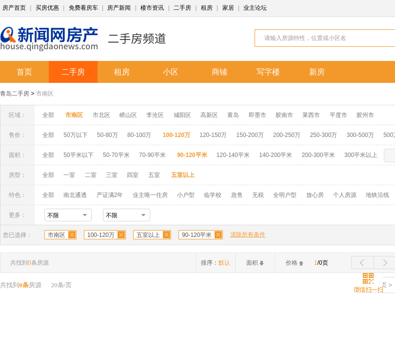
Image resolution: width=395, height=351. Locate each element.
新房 (317, 72)
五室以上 (148, 235)
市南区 (45, 93)
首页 (24, 72)
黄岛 (233, 115)
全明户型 (284, 195)
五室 (154, 175)
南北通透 (75, 195)
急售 (237, 195)
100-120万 (101, 235)
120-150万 (213, 135)
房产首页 (14, 7)
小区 (170, 72)
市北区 (101, 115)
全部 (48, 115)
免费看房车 (83, 7)
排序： (215, 262)
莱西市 (311, 115)
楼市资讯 (152, 7)
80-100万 (139, 135)
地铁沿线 (377, 195)
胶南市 (284, 115)
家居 (228, 7)
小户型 (186, 195)
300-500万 (360, 135)
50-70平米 (116, 155)
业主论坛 (255, 7)
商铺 (219, 72)
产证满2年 (110, 195)
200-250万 (286, 135)
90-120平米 (197, 235)
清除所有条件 (247, 234)
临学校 (212, 195)
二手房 (182, 7)
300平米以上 (360, 155)
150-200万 (250, 135)
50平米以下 (78, 155)
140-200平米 (275, 155)
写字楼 (268, 72)
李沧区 (155, 115)
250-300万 (323, 135)
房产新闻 (119, 7)
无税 (258, 195)
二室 (91, 175)
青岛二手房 (14, 93)
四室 (132, 175)
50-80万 (107, 135)
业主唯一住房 (150, 195)
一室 (69, 175)
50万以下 (75, 135)
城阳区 (182, 115)
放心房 (315, 195)
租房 (207, 7)
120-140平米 (233, 155)
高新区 (209, 115)
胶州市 (365, 115)
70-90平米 (152, 155)
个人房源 (344, 195)
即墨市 (257, 115)
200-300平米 (318, 155)
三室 (112, 175)
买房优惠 (47, 7)
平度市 (338, 115)
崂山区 (128, 115)
